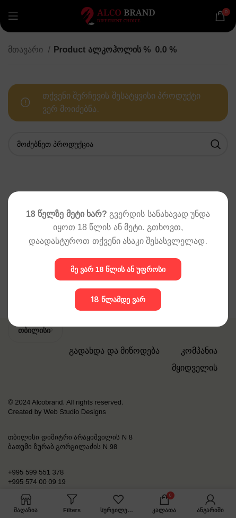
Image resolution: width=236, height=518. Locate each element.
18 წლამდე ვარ (118, 299)
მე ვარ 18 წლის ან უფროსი (118, 269)
